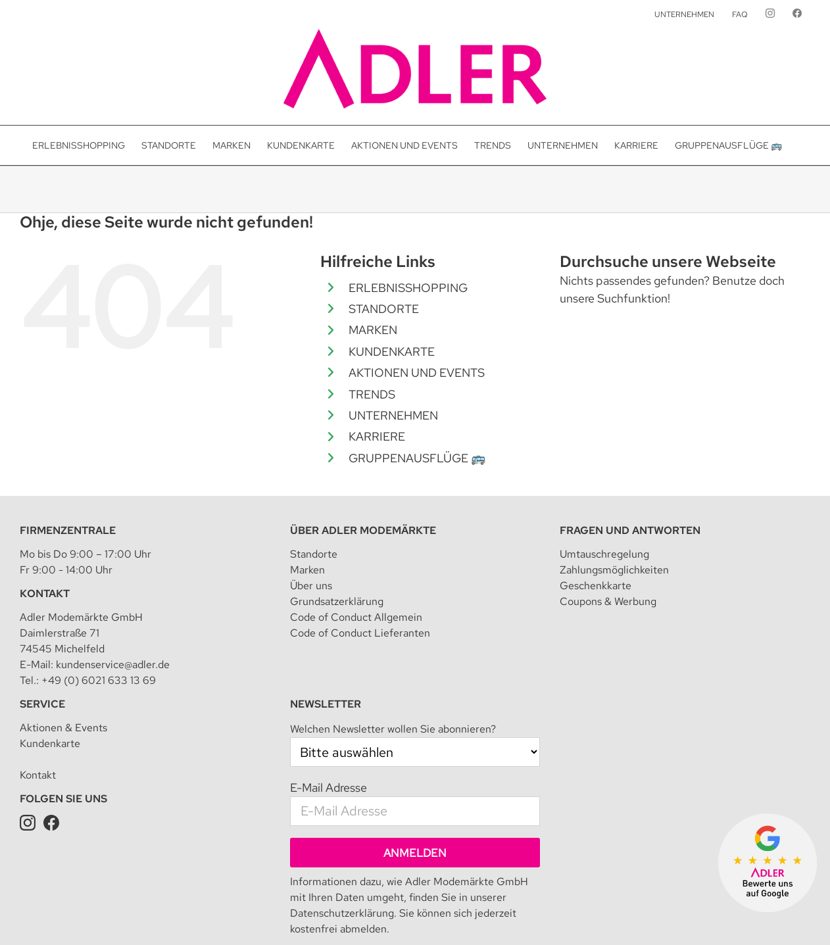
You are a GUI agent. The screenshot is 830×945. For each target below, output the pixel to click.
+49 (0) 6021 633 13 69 (98, 619)
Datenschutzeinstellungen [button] (365, 915)
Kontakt (45, 532)
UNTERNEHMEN (393, 415)
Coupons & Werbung (608, 540)
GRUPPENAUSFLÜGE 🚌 (417, 458)
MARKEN (373, 329)
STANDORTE (384, 308)
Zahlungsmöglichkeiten (614, 509)
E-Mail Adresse (328, 726)
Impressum (224, 915)
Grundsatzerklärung (336, 540)
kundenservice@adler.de (113, 603)
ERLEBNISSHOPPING (408, 287)
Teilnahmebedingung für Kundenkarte (503, 915)
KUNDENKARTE (392, 351)
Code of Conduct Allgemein (356, 556)
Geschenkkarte (595, 524)
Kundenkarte (50, 682)
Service (42, 643)
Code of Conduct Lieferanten (360, 572)
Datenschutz (279, 915)
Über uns (311, 524)
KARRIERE (377, 436)
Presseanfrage (743, 915)
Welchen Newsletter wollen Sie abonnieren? (393, 668)
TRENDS (372, 394)
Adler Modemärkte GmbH (142, 915)
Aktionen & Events (63, 666)
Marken (307, 509)
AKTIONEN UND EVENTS (417, 372)
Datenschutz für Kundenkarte (647, 915)
